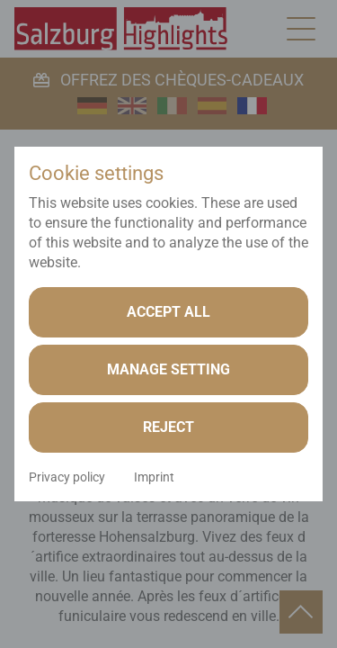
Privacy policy (67, 477)
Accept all (168, 311)
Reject (168, 427)
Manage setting (168, 369)
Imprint (154, 477)
